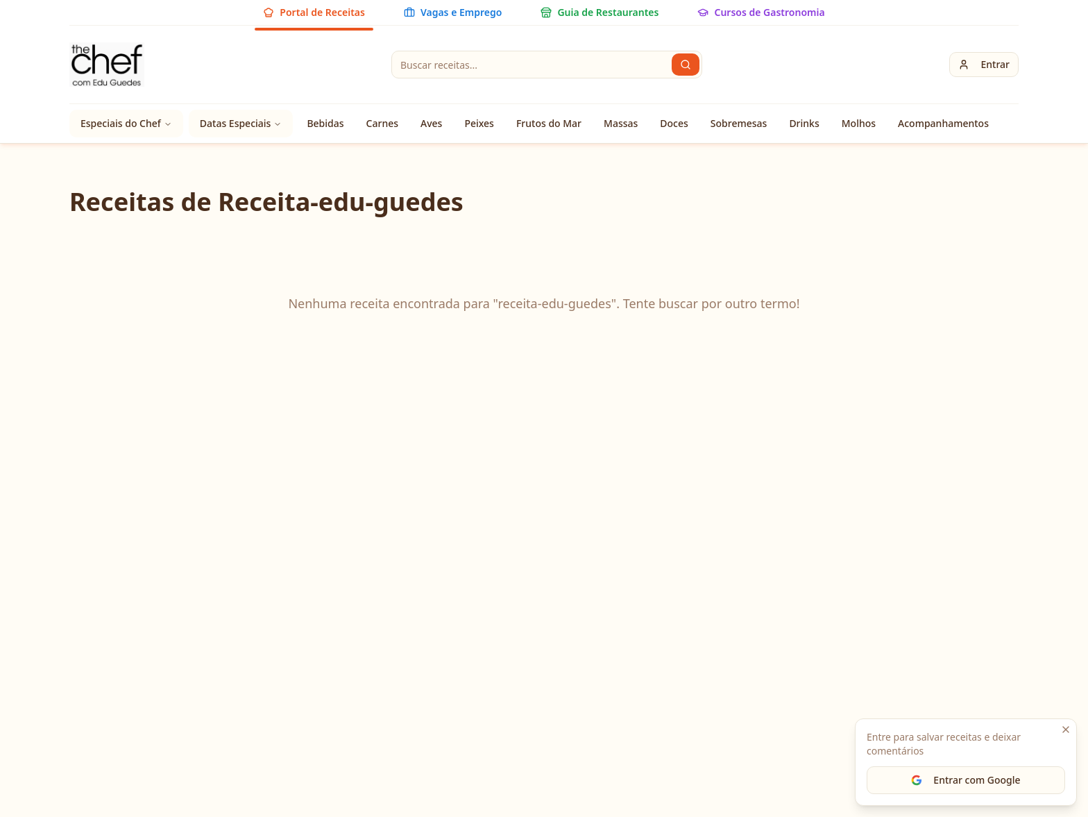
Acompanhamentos (943, 123)
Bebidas (325, 123)
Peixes (479, 123)
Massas (621, 123)
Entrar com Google (965, 779)
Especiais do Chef (126, 123)
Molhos (859, 123)
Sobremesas (739, 123)
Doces (674, 123)
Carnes (382, 123)
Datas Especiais (241, 123)
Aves (431, 123)
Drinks (804, 123)
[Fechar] (1065, 729)
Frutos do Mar (548, 123)
